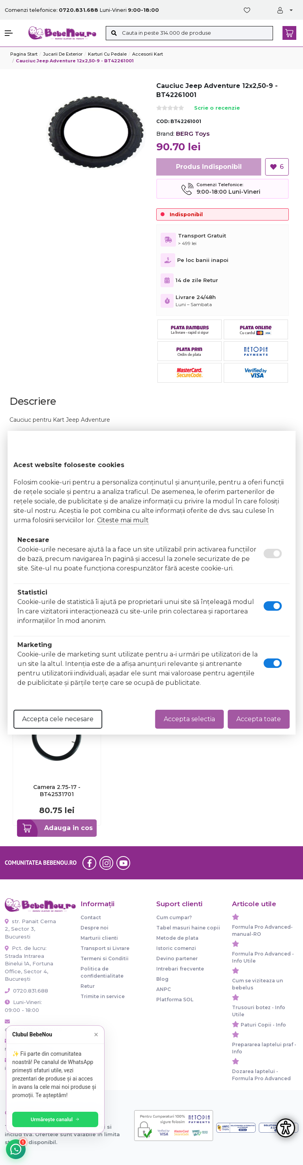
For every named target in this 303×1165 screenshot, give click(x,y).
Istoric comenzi (176, 948)
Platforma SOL (174, 999)
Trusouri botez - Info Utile (258, 1010)
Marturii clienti (99, 938)
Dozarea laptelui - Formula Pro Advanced (261, 1074)
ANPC (163, 989)
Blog (162, 979)
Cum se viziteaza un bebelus (257, 984)
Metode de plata (177, 938)
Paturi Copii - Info (263, 1025)
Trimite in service (102, 996)
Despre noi (94, 928)
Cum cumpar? (174, 917)
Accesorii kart (147, 54)
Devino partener (177, 958)
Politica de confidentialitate (101, 972)
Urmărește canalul (55, 1119)
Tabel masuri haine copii (188, 928)
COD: (162, 121)
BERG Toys (192, 133)
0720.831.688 (26, 990)
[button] (13, 33)
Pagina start (23, 54)
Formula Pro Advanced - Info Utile (263, 957)
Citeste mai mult (123, 520)
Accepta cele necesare (58, 719)
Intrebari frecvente (180, 969)
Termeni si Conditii (104, 958)
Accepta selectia (189, 719)
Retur (87, 986)
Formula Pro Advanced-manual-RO (262, 930)
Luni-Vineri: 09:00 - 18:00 (23, 1006)
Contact (90, 917)
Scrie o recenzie (217, 108)
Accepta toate (258, 719)
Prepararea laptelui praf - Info (264, 1048)
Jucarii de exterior (62, 54)
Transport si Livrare (104, 948)
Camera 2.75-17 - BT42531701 (56, 791)
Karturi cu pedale (107, 54)
